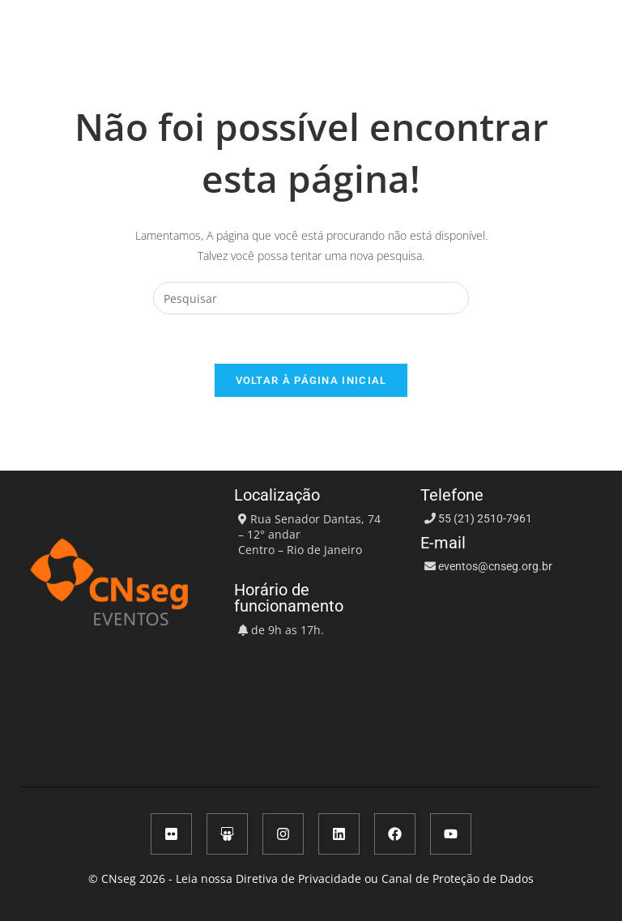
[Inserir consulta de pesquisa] (311, 298)
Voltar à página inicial (311, 380)
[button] (462, 22)
